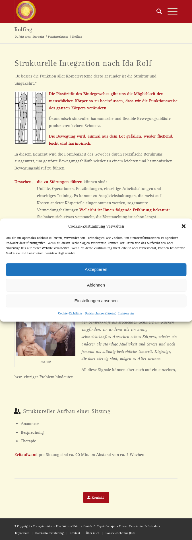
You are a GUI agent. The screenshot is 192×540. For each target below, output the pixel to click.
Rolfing (23, 29)
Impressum (126, 313)
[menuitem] (156, 11)
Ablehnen (96, 285)
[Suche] (156, 11)
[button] (183, 226)
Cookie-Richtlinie (70, 313)
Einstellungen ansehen (96, 300)
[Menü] (169, 11)
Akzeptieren (96, 269)
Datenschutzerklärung (100, 313)
